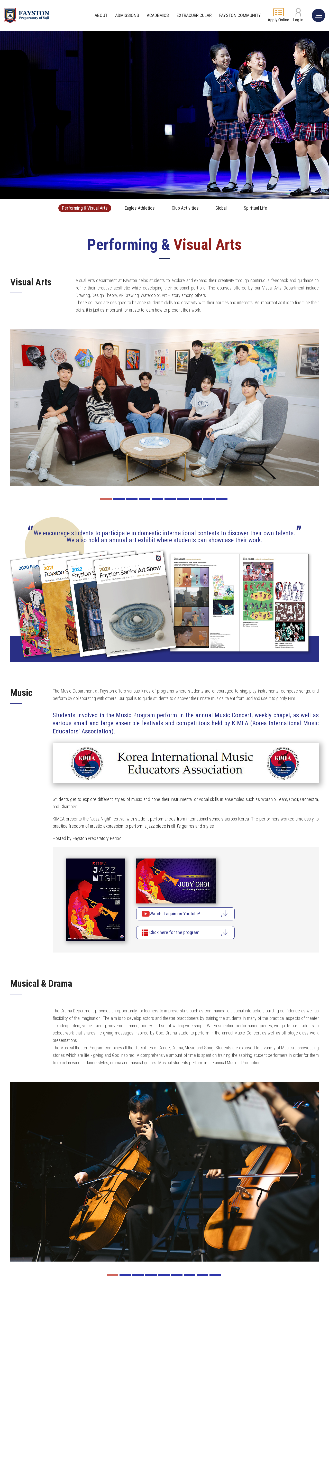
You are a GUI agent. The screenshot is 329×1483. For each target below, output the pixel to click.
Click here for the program (180, 933)
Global (226, 208)
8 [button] (196, 499)
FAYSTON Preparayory (32, 15)
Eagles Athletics (137, 208)
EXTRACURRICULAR (194, 15)
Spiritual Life (264, 208)
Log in (298, 19)
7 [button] (183, 499)
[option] (164, 407)
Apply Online (278, 19)
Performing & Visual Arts (77, 208)
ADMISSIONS (127, 15)
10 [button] (221, 499)
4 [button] (144, 499)
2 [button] (119, 499)
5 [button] (157, 499)
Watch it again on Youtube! (181, 914)
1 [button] (106, 499)
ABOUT (101, 15)
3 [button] (132, 499)
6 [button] (170, 499)
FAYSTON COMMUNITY (240, 15)
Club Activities (186, 208)
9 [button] (209, 499)
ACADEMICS (158, 15)
